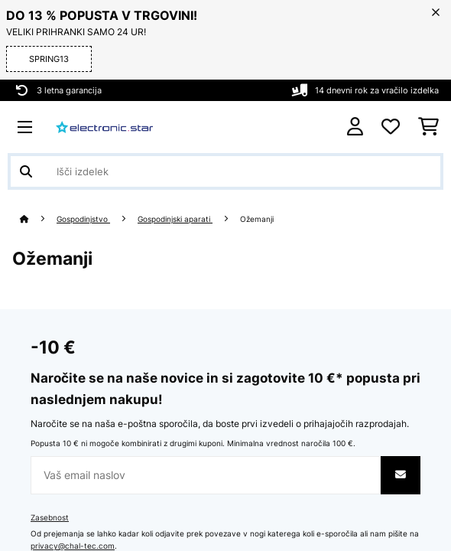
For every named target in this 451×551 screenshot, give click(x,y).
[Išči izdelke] (225, 171)
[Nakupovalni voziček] (428, 127)
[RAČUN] (355, 127)
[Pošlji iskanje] (26, 171)
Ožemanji (258, 219)
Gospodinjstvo (83, 219)
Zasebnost (50, 518)
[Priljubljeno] (390, 127)
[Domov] (38, 219)
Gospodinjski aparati (175, 219)
